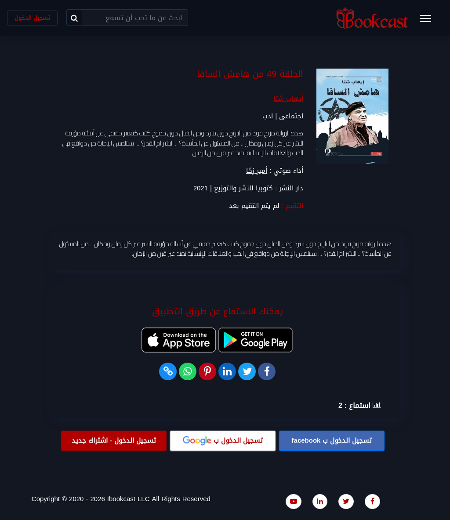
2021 (200, 188)
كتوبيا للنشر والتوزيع (243, 188)
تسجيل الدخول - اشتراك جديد (114, 440)
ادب (267, 116)
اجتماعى (291, 116)
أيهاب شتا (288, 99)
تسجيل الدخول (32, 17)
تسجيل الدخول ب (332, 440)
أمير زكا (256, 170)
